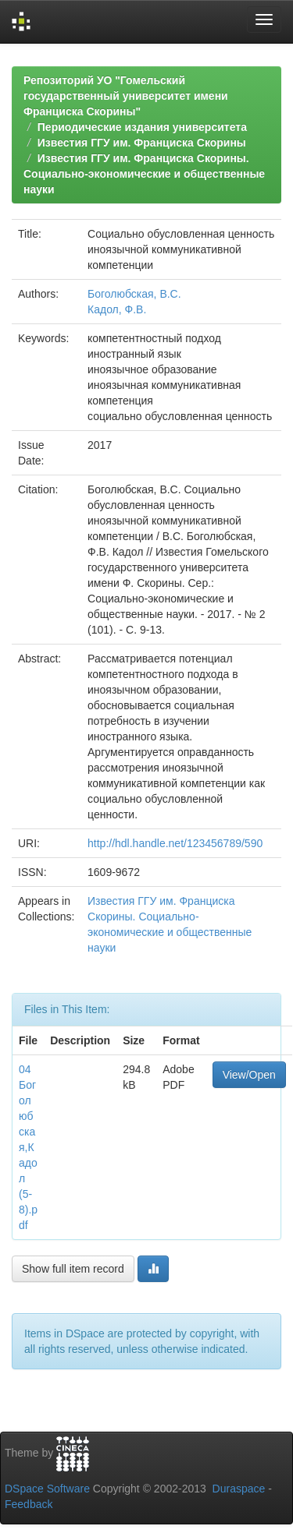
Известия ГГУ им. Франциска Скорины (142, 142)
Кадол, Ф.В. (117, 309)
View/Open (249, 1074)
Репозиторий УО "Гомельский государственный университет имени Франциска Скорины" (125, 96)
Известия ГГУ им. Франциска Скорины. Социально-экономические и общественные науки (144, 174)
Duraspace (239, 1488)
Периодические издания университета (142, 127)
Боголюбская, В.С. (134, 294)
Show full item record (73, 1269)
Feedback (28, 1504)
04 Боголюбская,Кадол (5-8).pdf (28, 1147)
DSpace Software (47, 1488)
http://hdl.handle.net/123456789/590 (175, 843)
